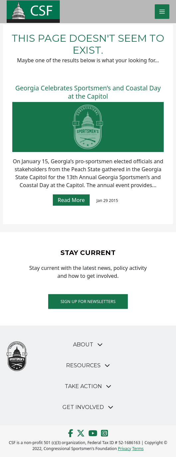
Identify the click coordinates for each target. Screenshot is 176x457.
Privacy (124, 448)
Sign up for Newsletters (88, 301)
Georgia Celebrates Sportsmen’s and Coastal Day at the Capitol (88, 92)
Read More (71, 200)
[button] (88, 344)
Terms (138, 448)
